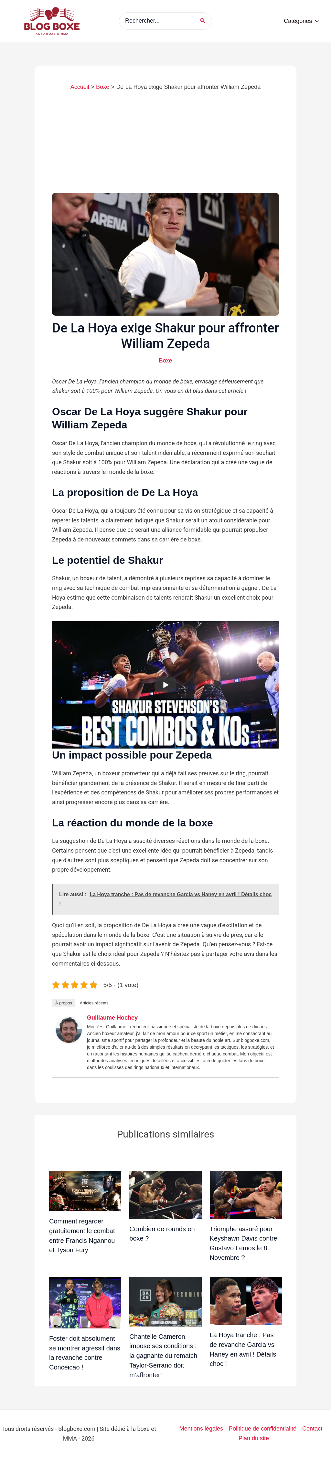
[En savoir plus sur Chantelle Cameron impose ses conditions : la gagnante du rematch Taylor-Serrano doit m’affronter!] (165, 1301)
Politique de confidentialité (262, 1428)
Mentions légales (201, 1428)
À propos (63, 1003)
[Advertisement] (165, 144)
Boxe (165, 360)
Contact (312, 1428)
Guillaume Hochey (112, 1017)
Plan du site (254, 1438)
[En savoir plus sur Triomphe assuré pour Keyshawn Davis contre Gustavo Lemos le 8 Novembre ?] (246, 1194)
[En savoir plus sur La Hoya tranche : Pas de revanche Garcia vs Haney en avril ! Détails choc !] (246, 1300)
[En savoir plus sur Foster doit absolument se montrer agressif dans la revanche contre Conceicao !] (85, 1302)
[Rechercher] (205, 21)
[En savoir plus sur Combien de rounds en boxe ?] (165, 1194)
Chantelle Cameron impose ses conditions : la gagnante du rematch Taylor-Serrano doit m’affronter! (163, 1356)
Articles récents (94, 1003)
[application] (315, 21)
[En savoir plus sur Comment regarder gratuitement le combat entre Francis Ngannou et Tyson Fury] (85, 1190)
